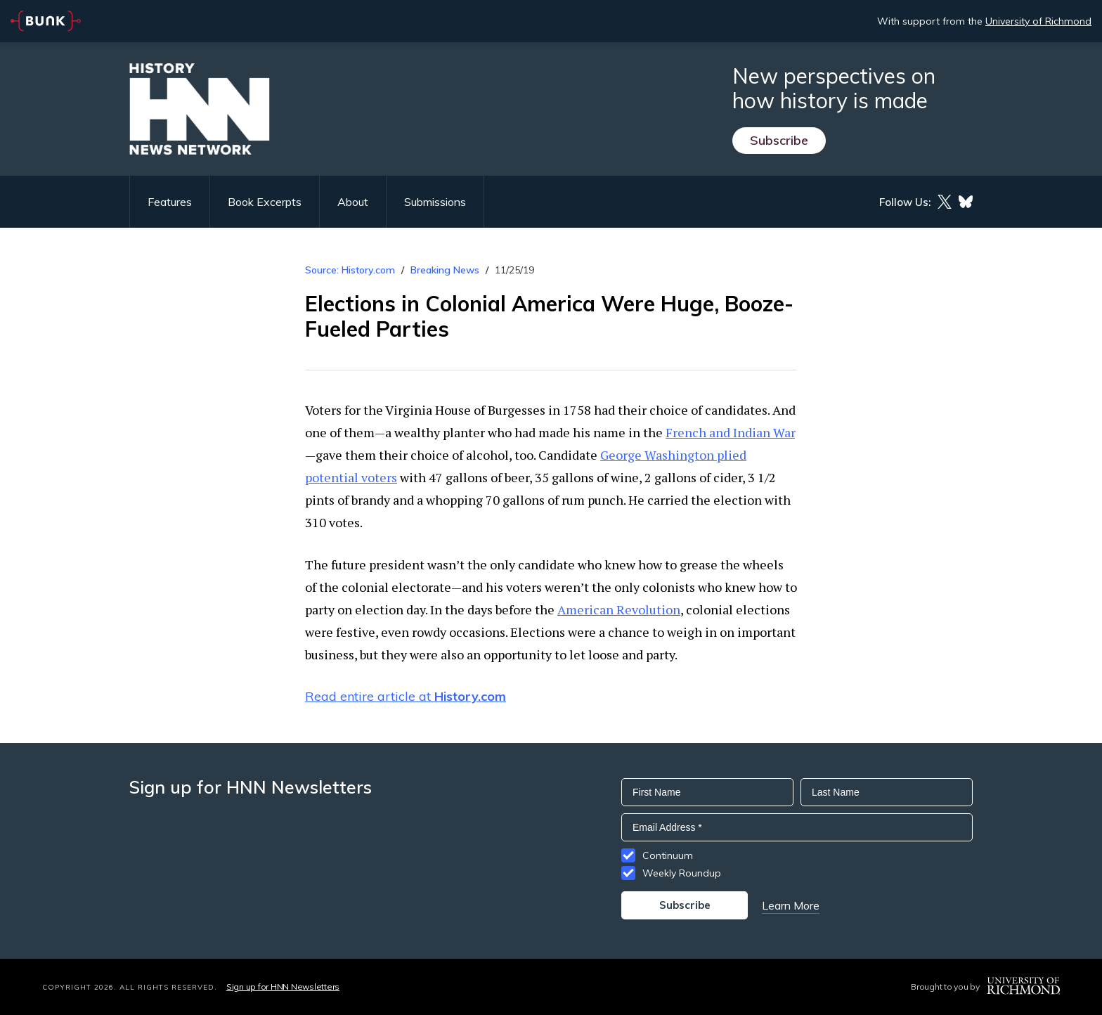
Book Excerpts (265, 202)
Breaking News (444, 270)
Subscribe (779, 140)
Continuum (667, 855)
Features (170, 202)
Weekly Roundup (681, 873)
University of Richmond (1038, 21)
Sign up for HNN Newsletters (282, 986)
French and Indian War (730, 432)
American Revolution (618, 609)
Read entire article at (405, 696)
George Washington (657, 454)
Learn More (790, 905)
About (352, 202)
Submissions (435, 202)
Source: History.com (350, 270)
